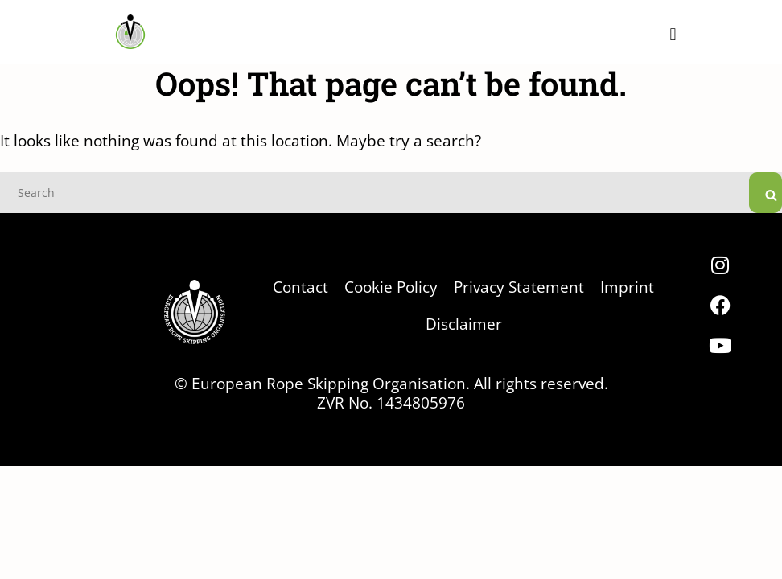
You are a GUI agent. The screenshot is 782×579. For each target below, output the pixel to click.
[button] (673, 34)
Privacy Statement (519, 287)
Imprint (627, 287)
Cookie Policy (391, 287)
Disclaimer (464, 324)
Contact (300, 287)
